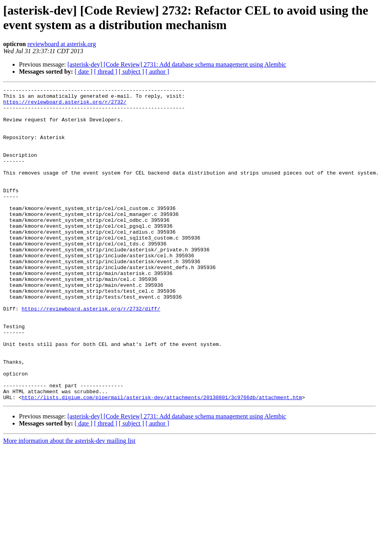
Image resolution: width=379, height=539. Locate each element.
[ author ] (157, 71)
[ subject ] (131, 71)
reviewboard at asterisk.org (61, 44)
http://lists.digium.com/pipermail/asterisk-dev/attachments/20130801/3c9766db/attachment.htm (162, 459)
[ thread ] (105, 71)
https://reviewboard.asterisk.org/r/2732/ (64, 105)
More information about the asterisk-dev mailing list (69, 503)
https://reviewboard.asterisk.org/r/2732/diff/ (91, 353)
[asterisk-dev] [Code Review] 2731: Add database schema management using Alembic (177, 64)
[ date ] (83, 71)
